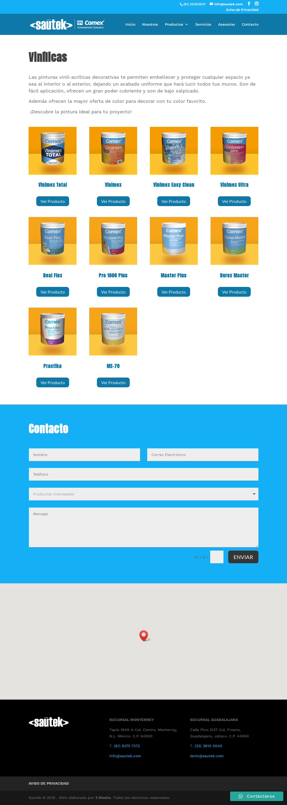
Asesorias (226, 24)
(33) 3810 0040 (208, 746)
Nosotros (150, 24)
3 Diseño (103, 797)
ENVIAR (243, 557)
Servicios (203, 24)
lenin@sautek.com (206, 756)
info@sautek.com (125, 756)
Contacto (250, 24)
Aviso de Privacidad (242, 10)
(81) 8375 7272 (127, 746)
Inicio (130, 24)
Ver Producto (53, 201)
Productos (174, 24)
